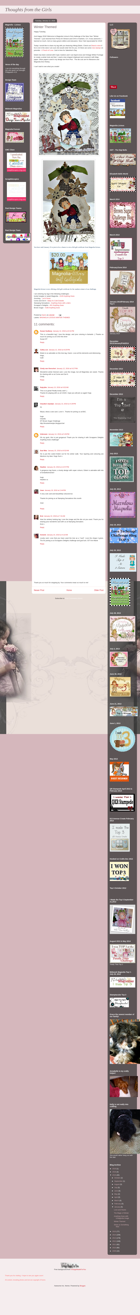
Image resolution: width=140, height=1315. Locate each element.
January (117, 1207)
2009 (114, 1251)
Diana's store (96, 46)
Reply (42, 342)
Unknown (44, 434)
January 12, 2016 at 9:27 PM (67, 368)
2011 (114, 1244)
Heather (43, 467)
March (116, 1200)
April (116, 1197)
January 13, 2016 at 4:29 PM (65, 404)
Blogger (82, 1286)
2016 (114, 1175)
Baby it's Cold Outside (56, 301)
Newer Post (39, 590)
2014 (114, 1235)
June (116, 1191)
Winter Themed (119, 1221)
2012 (114, 1241)
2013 (114, 1238)
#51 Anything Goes (57, 305)
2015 (114, 1231)
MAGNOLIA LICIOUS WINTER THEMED (55, 317)
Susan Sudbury (46, 331)
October (117, 1178)
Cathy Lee (44, 350)
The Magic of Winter (121, 1213)
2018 (114, 1172)
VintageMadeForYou (78, 1269)
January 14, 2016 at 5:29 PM (58, 434)
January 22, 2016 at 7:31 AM (54, 516)
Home (69, 590)
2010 (114, 1248)
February (118, 1204)
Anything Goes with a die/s (61, 303)
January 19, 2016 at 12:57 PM (58, 467)
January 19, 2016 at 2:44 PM (55, 490)
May (116, 1194)
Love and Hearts (120, 1210)
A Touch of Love (47, 50)
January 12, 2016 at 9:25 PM (59, 350)
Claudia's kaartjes (47, 404)
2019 (114, 1169)
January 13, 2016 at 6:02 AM (58, 387)
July (116, 1187)
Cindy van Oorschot (48, 368)
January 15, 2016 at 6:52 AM (58, 451)
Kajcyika (43, 387)
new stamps (96, 48)
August (117, 1184)
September (118, 1181)
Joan (42, 490)
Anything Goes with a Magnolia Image (121, 1217)
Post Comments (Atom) (73, 598)
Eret (41, 516)
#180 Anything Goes (52, 308)
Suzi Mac (43, 451)
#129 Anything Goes (66, 296)
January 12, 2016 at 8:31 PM (63, 331)
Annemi (43, 535)
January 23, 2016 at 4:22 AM (57, 535)
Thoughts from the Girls (28, 9)
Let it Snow (46, 298)
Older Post (99, 590)
